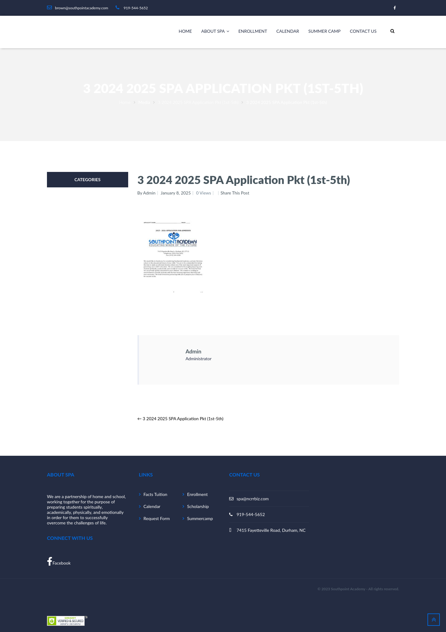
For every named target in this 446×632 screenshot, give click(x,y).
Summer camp (324, 31)
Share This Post (235, 192)
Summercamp (200, 518)
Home (185, 31)
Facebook (59, 561)
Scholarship (198, 506)
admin (194, 351)
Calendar (287, 31)
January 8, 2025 (176, 192)
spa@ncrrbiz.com (253, 498)
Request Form (157, 518)
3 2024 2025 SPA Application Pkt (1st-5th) (198, 102)
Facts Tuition (155, 494)
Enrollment (252, 31)
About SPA (215, 31)
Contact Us (363, 31)
